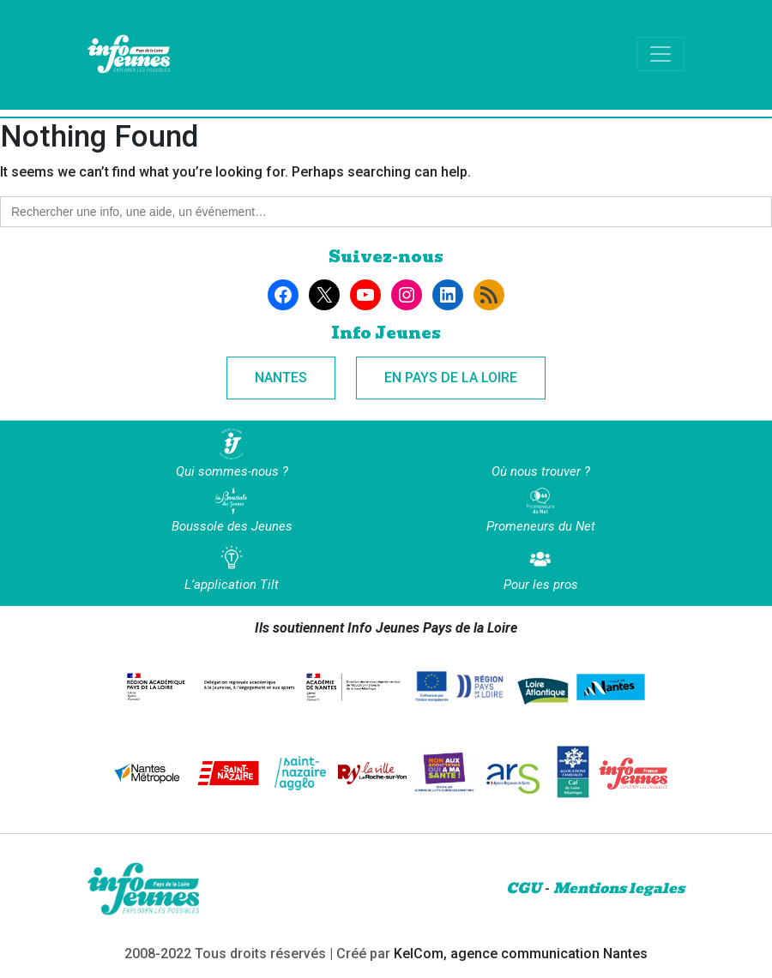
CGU (523, 888)
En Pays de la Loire (450, 377)
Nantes (281, 377)
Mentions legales (619, 888)
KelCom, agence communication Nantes (521, 953)
